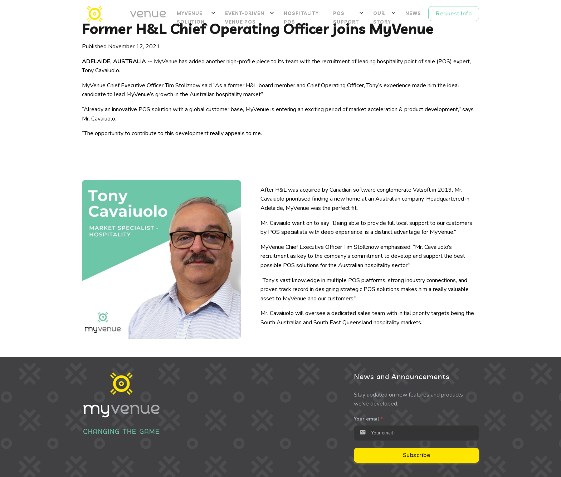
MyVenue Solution (191, 17)
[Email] (416, 433)
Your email (368, 418)
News (413, 13)
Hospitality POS (301, 17)
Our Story (382, 17)
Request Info (454, 14)
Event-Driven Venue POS (244, 17)
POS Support (346, 17)
